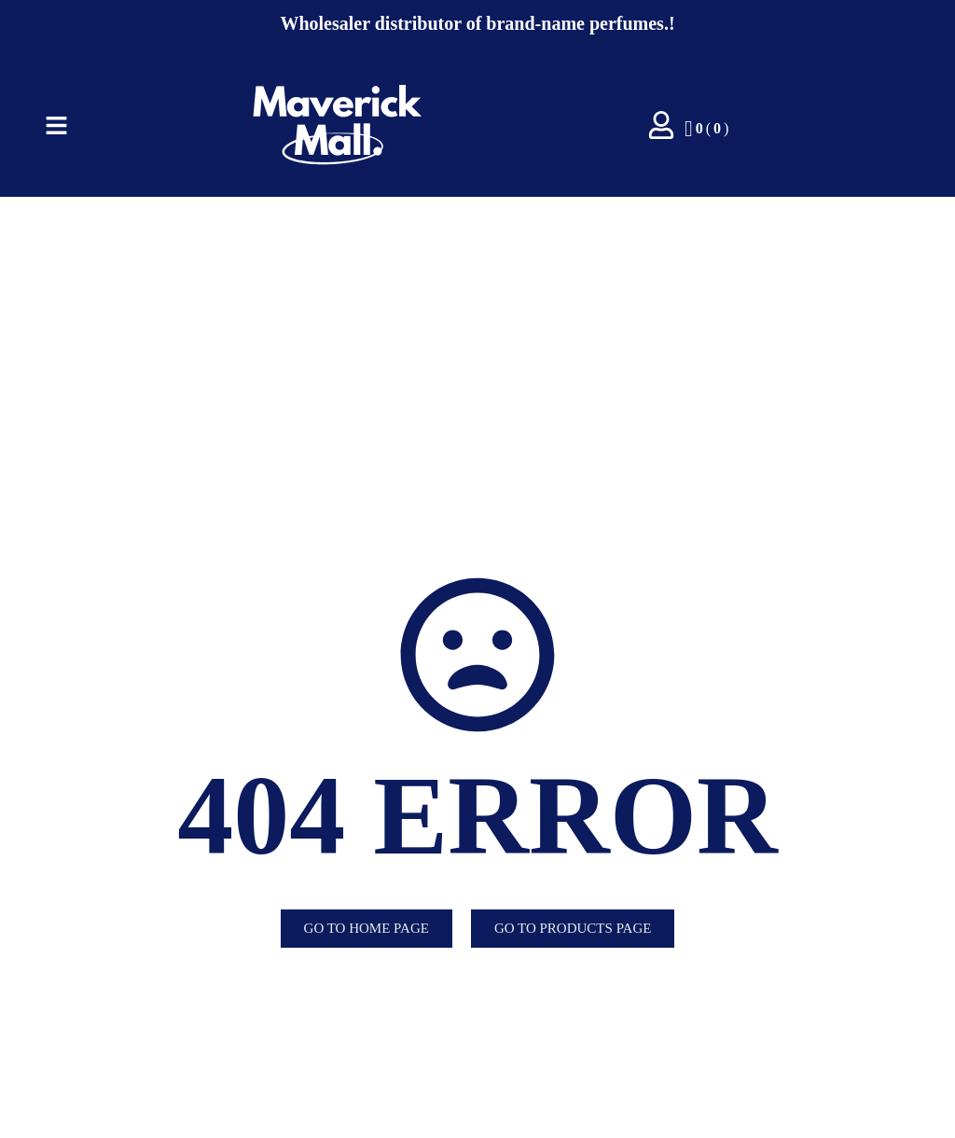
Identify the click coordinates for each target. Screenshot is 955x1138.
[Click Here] (56, 128)
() (706, 129)
